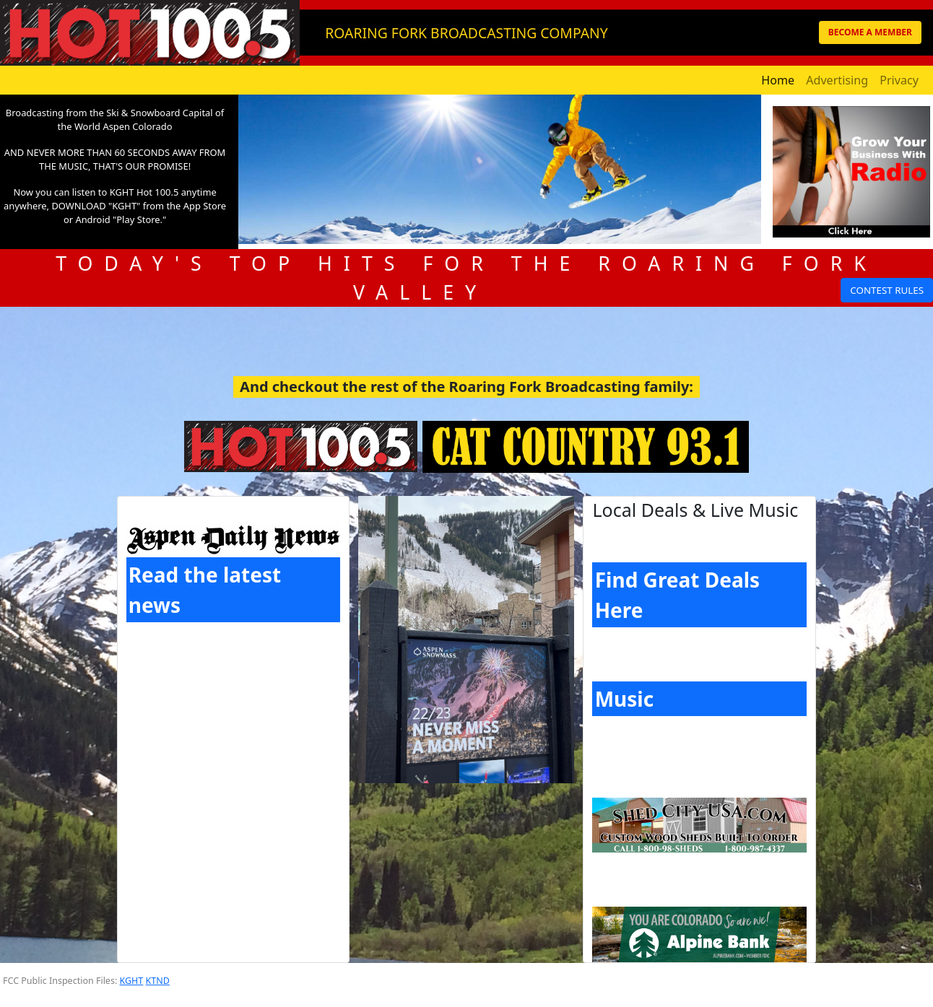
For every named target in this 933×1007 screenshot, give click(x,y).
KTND (158, 981)
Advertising (837, 80)
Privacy (899, 80)
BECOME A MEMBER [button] (870, 32)
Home (777, 80)
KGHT (132, 981)
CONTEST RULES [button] (887, 290)
